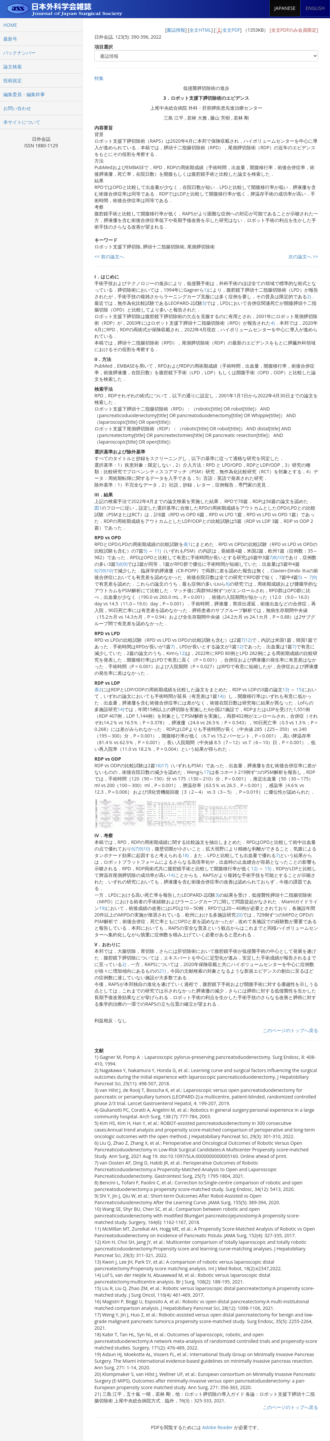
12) (248, 640)
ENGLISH (315, 8)
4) (273, 323)
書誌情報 (176, 30)
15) (299, 689)
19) (102, 908)
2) (309, 296)
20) (239, 915)
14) (220, 696)
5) (145, 551)
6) (121, 564)
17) (165, 765)
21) (162, 971)
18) (185, 855)
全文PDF (231, 30)
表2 (98, 689)
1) (206, 290)
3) (204, 303)
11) (157, 551)
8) (276, 557)
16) (158, 765)
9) (125, 564)
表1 (187, 544)
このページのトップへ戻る (290, 1030)
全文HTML (200, 30)
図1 (98, 508)
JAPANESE (285, 8)
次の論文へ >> (303, 256)
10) (281, 557)
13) (285, 689)
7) (272, 557)
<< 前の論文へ (109, 256)
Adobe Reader (217, 1427)
